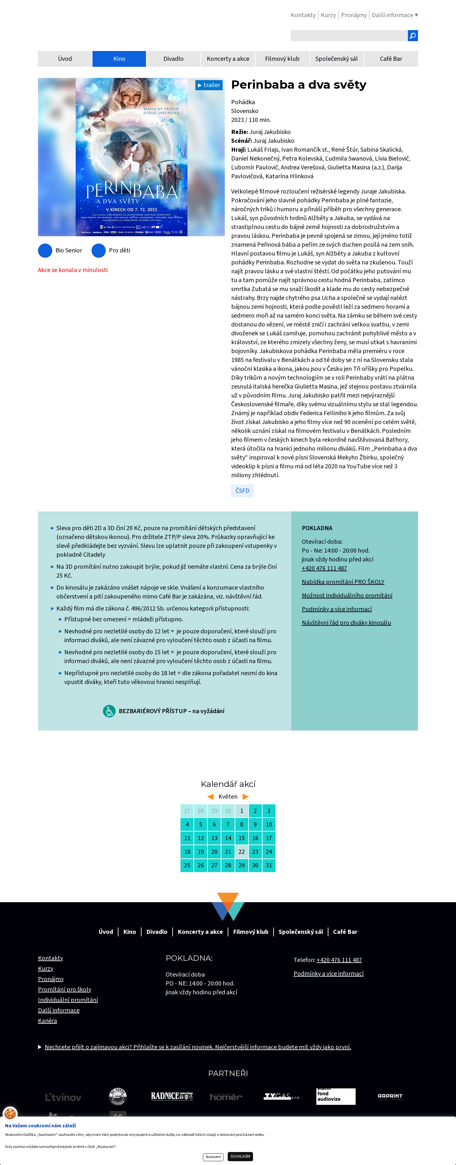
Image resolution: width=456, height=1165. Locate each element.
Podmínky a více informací (337, 609)
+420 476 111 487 (324, 568)
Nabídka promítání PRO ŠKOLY (343, 582)
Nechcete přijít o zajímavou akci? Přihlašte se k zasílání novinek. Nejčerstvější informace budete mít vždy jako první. (198, 1047)
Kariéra (47, 1020)
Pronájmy (51, 979)
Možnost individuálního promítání (347, 595)
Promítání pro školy (64, 989)
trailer (212, 85)
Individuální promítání (68, 1000)
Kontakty (50, 958)
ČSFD (243, 490)
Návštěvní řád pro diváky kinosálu (346, 622)
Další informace (58, 1010)
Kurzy (45, 968)
